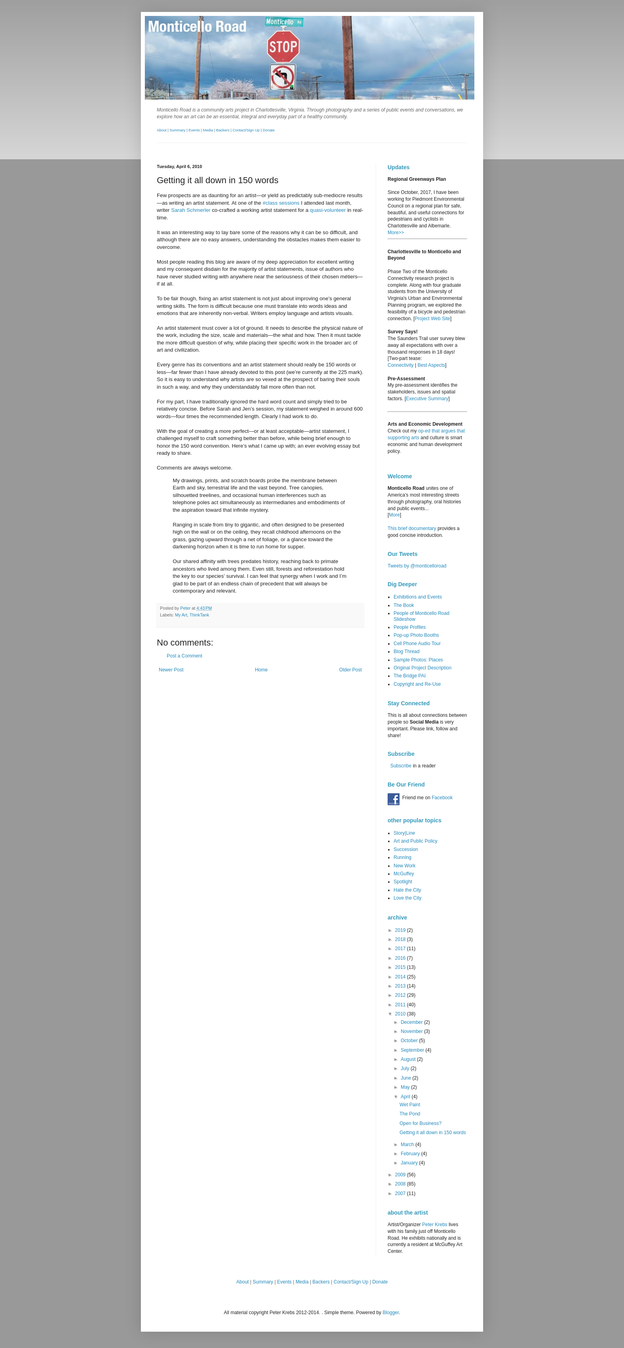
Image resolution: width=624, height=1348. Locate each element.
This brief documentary (412, 528)
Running (402, 857)
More (394, 515)
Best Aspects (431, 365)
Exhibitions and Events (418, 597)
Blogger (390, 1312)
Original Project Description (422, 668)
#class (270, 203)
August (409, 1059)
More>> (396, 232)
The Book (404, 605)
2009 (401, 1175)
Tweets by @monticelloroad (417, 566)
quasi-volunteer (328, 210)
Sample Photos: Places (418, 660)
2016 (401, 958)
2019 (401, 930)
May (406, 1087)
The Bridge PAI (409, 676)
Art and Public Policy (415, 841)
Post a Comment (184, 656)
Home (261, 670)
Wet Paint (410, 1104)
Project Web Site (432, 318)
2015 (401, 967)
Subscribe (400, 766)
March (408, 1144)
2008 (401, 1184)
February (411, 1153)
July (406, 1068)
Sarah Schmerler (191, 210)
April (406, 1097)
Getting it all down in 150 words (433, 1132)
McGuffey (404, 873)
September (413, 1050)
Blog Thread (406, 651)
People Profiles (410, 627)
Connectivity (400, 365)
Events (194, 130)
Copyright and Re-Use (417, 684)
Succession (406, 849)
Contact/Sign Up (245, 130)
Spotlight (403, 881)
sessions (289, 203)
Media (208, 130)
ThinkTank (199, 614)
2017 (401, 948)
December (412, 1022)
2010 (401, 1014)
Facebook (442, 797)
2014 (401, 977)
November (412, 1031)
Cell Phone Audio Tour (417, 643)
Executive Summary (427, 398)
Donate (269, 130)
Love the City (407, 898)
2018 (401, 939)
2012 (401, 995)
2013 (401, 986)
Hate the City (407, 890)
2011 (401, 1005)
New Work (404, 866)
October (410, 1040)
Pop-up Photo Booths (416, 635)
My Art (181, 614)
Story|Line (404, 833)
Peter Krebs (434, 1224)
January (410, 1163)
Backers (223, 130)
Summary (177, 130)
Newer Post (171, 670)
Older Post (350, 670)
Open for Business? (420, 1123)
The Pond (410, 1114)
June (406, 1078)
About (161, 130)
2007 (401, 1193)
